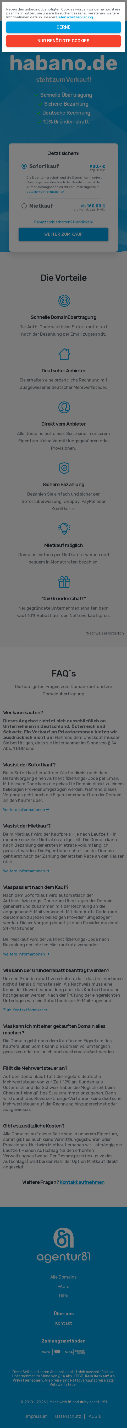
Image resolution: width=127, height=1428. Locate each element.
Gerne (63, 27)
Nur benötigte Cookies (63, 40)
